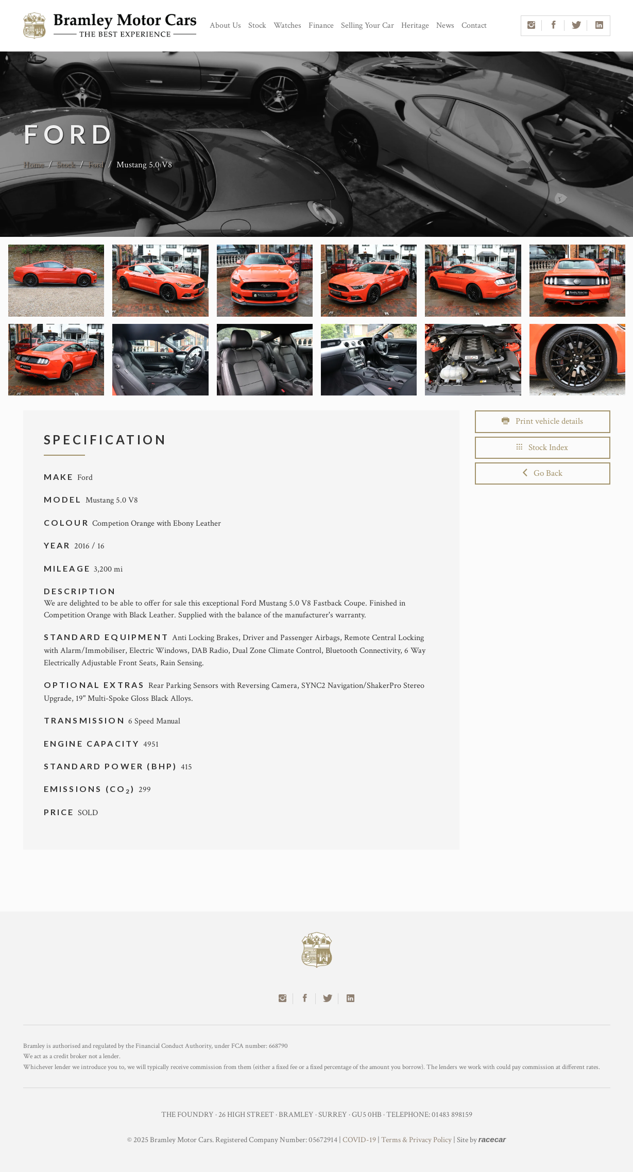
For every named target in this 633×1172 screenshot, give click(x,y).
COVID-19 (359, 1140)
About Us (225, 25)
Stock (257, 25)
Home (33, 164)
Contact (474, 25)
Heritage (415, 25)
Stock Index (542, 447)
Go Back (542, 473)
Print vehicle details (542, 421)
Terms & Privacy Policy (416, 1140)
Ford (96, 164)
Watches (287, 25)
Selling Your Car (367, 25)
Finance (321, 25)
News (445, 25)
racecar (492, 1139)
